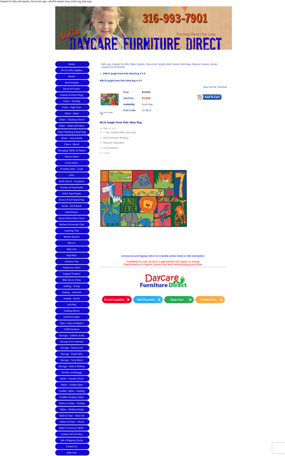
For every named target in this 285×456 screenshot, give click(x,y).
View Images (108, 112)
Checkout (222, 87)
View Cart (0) (209, 87)
